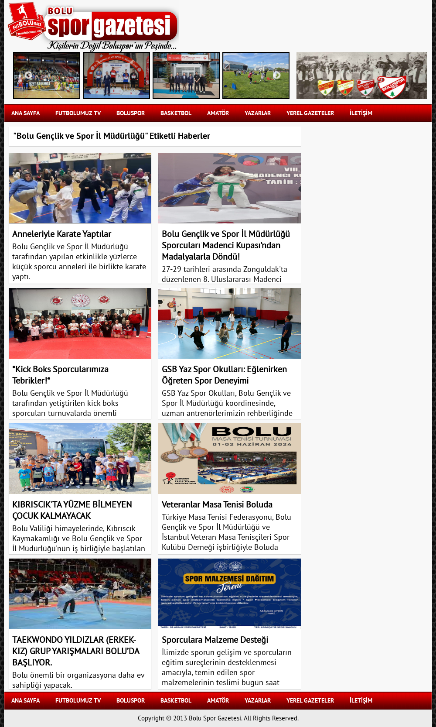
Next (276, 75)
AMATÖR (218, 113)
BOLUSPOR (130, 113)
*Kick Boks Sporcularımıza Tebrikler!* (60, 375)
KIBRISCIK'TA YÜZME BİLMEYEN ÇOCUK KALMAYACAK (72, 510)
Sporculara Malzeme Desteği (215, 640)
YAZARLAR (258, 113)
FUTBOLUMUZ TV (78, 113)
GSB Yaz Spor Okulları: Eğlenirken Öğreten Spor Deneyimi (224, 375)
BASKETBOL (175, 113)
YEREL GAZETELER (310, 113)
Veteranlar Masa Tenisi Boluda (217, 505)
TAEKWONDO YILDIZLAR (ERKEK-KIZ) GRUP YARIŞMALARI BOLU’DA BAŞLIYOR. (75, 651)
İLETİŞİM (361, 113)
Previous (28, 75)
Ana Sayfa (25, 113)
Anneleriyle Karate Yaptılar (61, 234)
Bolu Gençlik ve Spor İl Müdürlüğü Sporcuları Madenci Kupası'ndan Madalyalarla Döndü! (226, 245)
